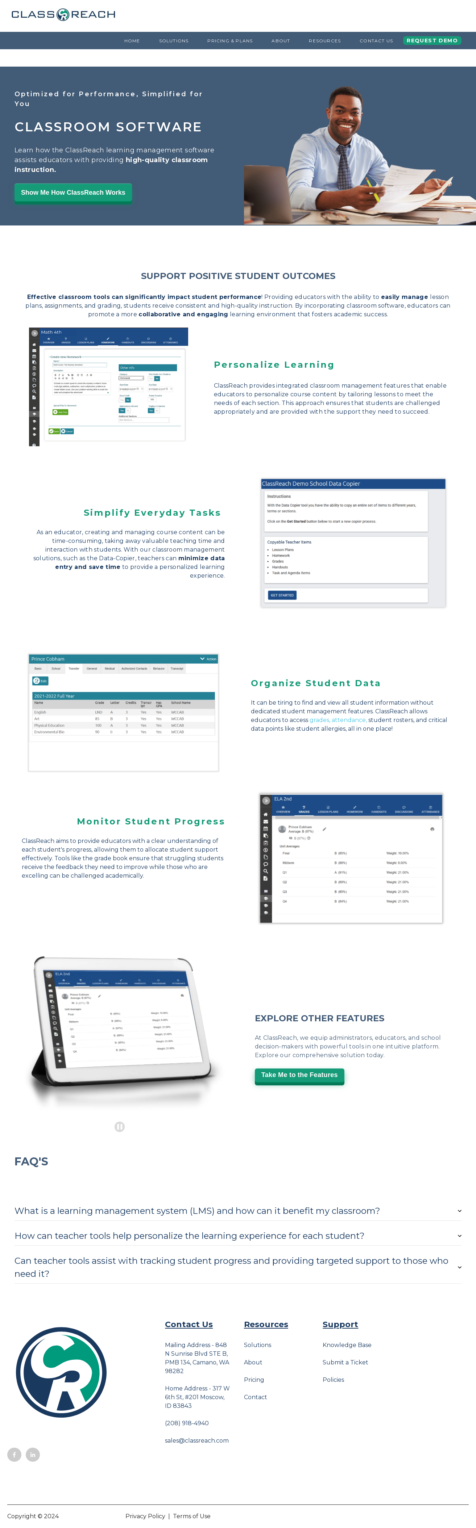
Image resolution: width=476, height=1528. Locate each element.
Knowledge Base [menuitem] (347, 1345)
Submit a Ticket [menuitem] (345, 1362)
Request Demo (432, 40)
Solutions (174, 40)
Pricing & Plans (230, 40)
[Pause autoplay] (120, 1127)
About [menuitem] (253, 1362)
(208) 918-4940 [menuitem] (187, 1423)
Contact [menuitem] (255, 1397)
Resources (325, 40)
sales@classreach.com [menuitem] (197, 1440)
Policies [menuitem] (333, 1379)
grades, (320, 720)
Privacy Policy (145, 1516)
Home (132, 40)
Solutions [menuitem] (257, 1345)
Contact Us (376, 40)
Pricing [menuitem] (254, 1379)
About (281, 40)
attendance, (349, 720)
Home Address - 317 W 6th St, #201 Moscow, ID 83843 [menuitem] (197, 1397)
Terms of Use (192, 1516)
